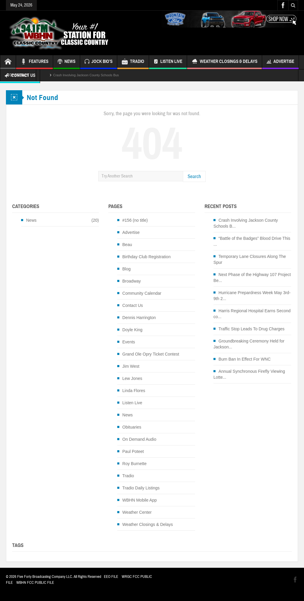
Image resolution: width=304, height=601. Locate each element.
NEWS (66, 62)
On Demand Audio (139, 439)
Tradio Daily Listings (141, 488)
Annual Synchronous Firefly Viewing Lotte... (249, 374)
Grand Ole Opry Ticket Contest (150, 354)
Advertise (280, 62)
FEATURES (34, 62)
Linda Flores (133, 390)
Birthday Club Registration (146, 256)
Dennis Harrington (139, 317)
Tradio (128, 475)
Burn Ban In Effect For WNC (244, 359)
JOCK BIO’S (98, 62)
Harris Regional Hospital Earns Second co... (252, 313)
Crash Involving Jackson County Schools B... (245, 223)
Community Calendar (142, 293)
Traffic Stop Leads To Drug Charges (251, 328)
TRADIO (133, 62)
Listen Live (168, 62)
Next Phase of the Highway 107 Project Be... (252, 277)
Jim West (130, 366)
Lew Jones (132, 378)
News (31, 220)
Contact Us (132, 305)
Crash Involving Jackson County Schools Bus (86, 75)
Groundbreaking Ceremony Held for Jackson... (248, 344)
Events (128, 342)
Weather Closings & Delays (224, 62)
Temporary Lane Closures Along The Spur (249, 259)
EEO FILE (111, 576)
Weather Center (137, 512)
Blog (126, 269)
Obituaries (131, 427)
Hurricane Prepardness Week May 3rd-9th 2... (252, 295)
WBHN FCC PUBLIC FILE (35, 582)
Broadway (131, 281)
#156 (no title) (135, 220)
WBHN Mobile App (139, 500)
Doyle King (132, 329)
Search (194, 176)
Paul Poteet (133, 451)
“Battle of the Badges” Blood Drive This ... (251, 241)
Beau (127, 244)
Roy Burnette (134, 463)
